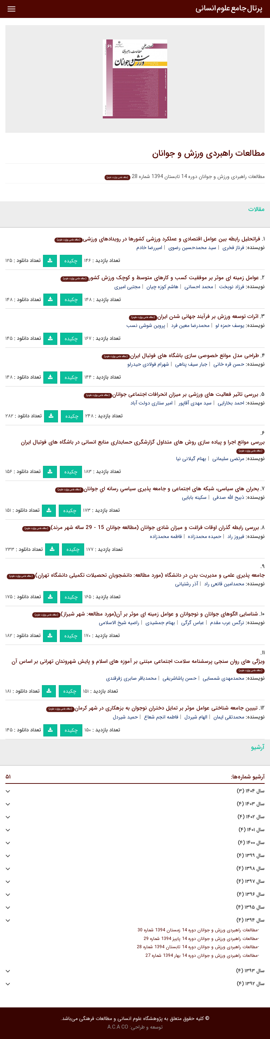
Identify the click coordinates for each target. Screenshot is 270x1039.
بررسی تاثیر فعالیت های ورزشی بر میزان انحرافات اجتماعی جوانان (171, 394)
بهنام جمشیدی (160, 623)
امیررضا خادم (149, 248)
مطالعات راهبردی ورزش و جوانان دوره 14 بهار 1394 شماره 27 (201, 955)
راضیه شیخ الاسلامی (119, 623)
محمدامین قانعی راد (224, 584)
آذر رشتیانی (186, 584)
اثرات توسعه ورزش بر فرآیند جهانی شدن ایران (193, 316)
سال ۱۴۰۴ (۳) (251, 791)
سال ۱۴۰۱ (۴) (251, 830)
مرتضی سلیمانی (228, 459)
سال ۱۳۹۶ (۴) (251, 894)
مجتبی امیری (127, 287)
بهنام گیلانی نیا (191, 459)
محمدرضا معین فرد (190, 325)
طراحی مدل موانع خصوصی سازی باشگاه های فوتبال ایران (180, 355)
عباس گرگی (192, 623)
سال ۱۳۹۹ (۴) (251, 856)
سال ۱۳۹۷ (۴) (250, 881)
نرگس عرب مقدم (227, 623)
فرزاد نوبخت (231, 287)
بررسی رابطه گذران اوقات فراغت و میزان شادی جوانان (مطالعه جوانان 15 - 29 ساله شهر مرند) (140, 527)
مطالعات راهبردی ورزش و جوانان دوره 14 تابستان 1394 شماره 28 (197, 947)
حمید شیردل (125, 717)
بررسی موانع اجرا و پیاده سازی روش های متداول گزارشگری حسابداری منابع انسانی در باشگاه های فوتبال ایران (143, 446)
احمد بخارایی (231, 403)
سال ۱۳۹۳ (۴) (250, 971)
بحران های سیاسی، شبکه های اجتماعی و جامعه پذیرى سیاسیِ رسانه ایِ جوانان (157, 489)
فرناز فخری (233, 248)
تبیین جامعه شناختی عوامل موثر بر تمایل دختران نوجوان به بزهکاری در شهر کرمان (151, 708)
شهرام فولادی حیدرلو (148, 364)
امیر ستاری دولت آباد (151, 403)
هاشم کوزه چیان (162, 287)
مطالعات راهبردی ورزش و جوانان (208, 153)
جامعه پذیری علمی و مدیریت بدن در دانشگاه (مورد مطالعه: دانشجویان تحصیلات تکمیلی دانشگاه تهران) (136, 575)
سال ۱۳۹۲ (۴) (251, 984)
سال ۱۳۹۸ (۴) (250, 868)
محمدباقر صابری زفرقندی (131, 678)
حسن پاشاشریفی (180, 678)
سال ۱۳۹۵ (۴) (250, 907)
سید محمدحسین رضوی (192, 248)
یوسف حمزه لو (230, 325)
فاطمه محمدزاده (166, 536)
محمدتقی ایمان (228, 717)
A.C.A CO (117, 1027)
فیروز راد (235, 536)
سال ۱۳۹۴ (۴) (250, 920)
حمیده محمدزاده (204, 536)
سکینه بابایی (194, 497)
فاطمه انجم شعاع (161, 717)
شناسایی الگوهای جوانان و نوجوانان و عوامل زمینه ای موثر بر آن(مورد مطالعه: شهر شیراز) (145, 614)
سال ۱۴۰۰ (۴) (251, 843)
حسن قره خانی (228, 364)
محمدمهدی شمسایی (223, 678)
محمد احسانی (198, 287)
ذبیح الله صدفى (228, 497)
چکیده (70, 261)
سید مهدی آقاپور (195, 403)
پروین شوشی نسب (145, 325)
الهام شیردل (195, 717)
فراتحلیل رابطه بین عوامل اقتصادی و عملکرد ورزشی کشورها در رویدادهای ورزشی (157, 239)
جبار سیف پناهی (191, 364)
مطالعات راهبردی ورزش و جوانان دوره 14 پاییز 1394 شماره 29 (200, 938)
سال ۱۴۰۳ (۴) (251, 804)
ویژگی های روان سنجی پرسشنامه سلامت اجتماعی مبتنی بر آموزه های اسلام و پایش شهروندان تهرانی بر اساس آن (138, 665)
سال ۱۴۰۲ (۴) (251, 817)
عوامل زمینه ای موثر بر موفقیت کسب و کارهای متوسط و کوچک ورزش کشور (160, 277)
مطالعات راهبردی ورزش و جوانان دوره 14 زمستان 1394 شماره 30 (197, 930)
